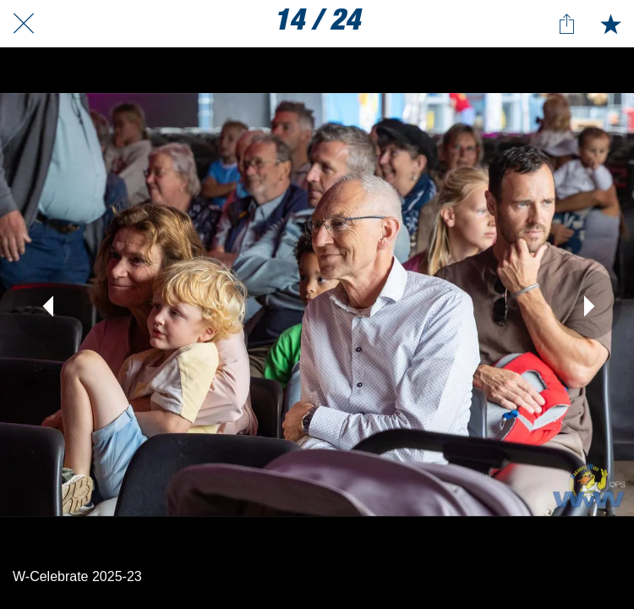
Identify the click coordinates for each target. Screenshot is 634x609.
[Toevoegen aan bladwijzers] (610, 23)
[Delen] (566, 23)
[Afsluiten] (24, 24)
